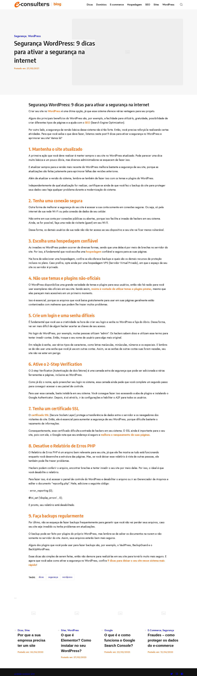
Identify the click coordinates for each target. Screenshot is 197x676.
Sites (27, 630)
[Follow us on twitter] (172, 665)
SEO (87, 123)
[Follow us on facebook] (181, 665)
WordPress (34, 36)
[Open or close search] (181, 4)
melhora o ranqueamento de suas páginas (125, 435)
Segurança (20, 36)
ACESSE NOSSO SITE (24, 665)
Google (108, 630)
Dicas (20, 630)
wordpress (67, 577)
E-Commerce (154, 630)
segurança (53, 577)
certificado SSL (40, 415)
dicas (41, 577)
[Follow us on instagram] (177, 665)
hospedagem (93, 252)
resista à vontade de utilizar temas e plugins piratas (121, 289)
